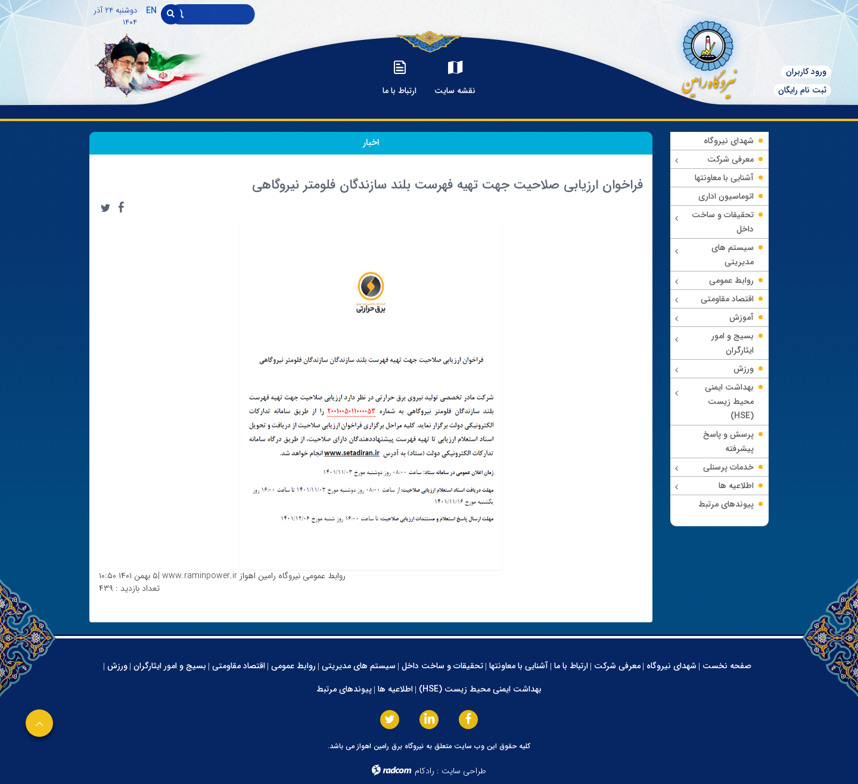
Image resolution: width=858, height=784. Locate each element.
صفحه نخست (726, 665)
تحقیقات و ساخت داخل (442, 665)
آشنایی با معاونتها (518, 665)
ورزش (117, 665)
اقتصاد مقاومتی (238, 665)
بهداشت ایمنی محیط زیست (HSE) (480, 689)
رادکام (424, 770)
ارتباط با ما (571, 665)
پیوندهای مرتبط (344, 689)
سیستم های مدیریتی (359, 665)
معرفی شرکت (617, 665)
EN (151, 10)
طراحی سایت (464, 770)
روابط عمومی (293, 665)
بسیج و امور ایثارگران (169, 665)
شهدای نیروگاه (671, 665)
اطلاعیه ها (395, 689)
